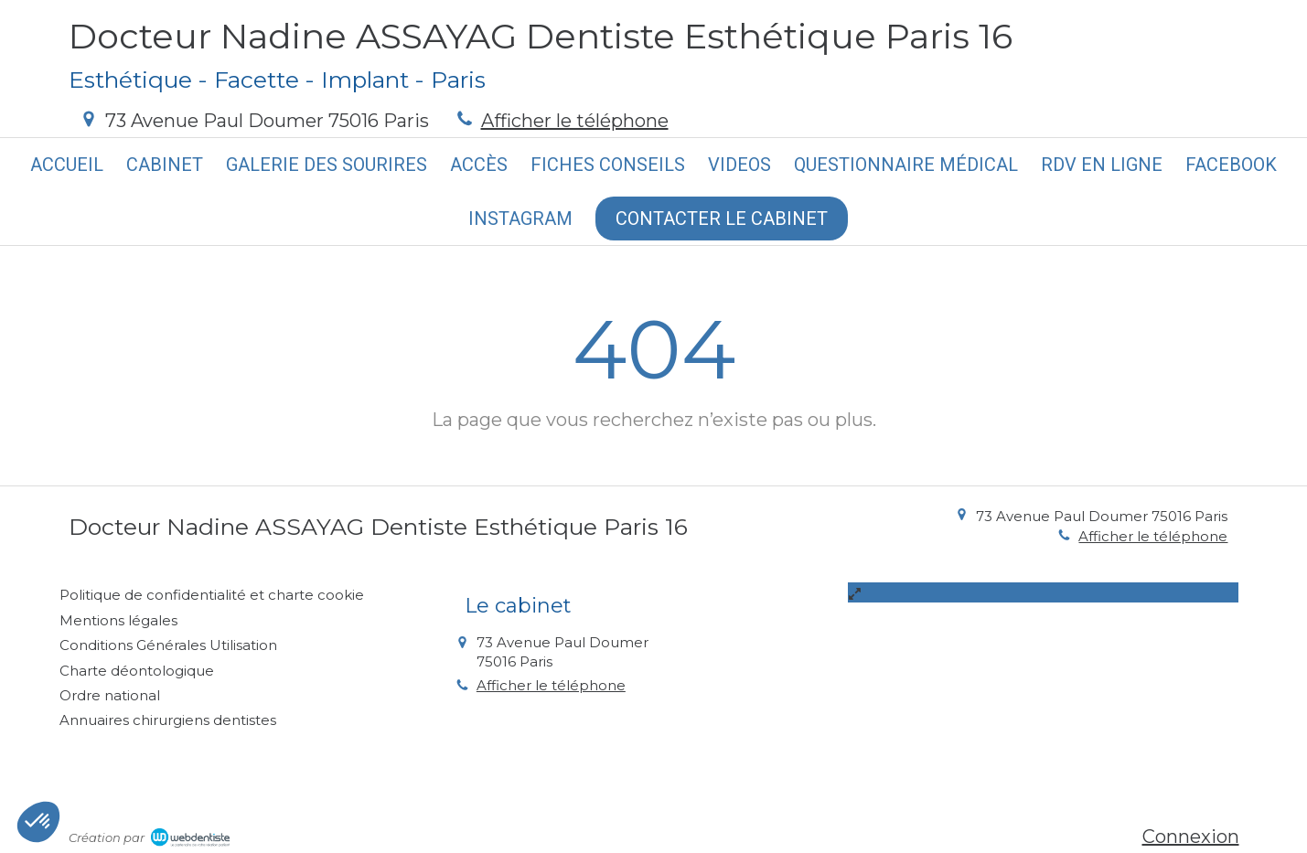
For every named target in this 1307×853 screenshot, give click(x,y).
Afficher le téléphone (575, 121)
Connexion (1190, 837)
